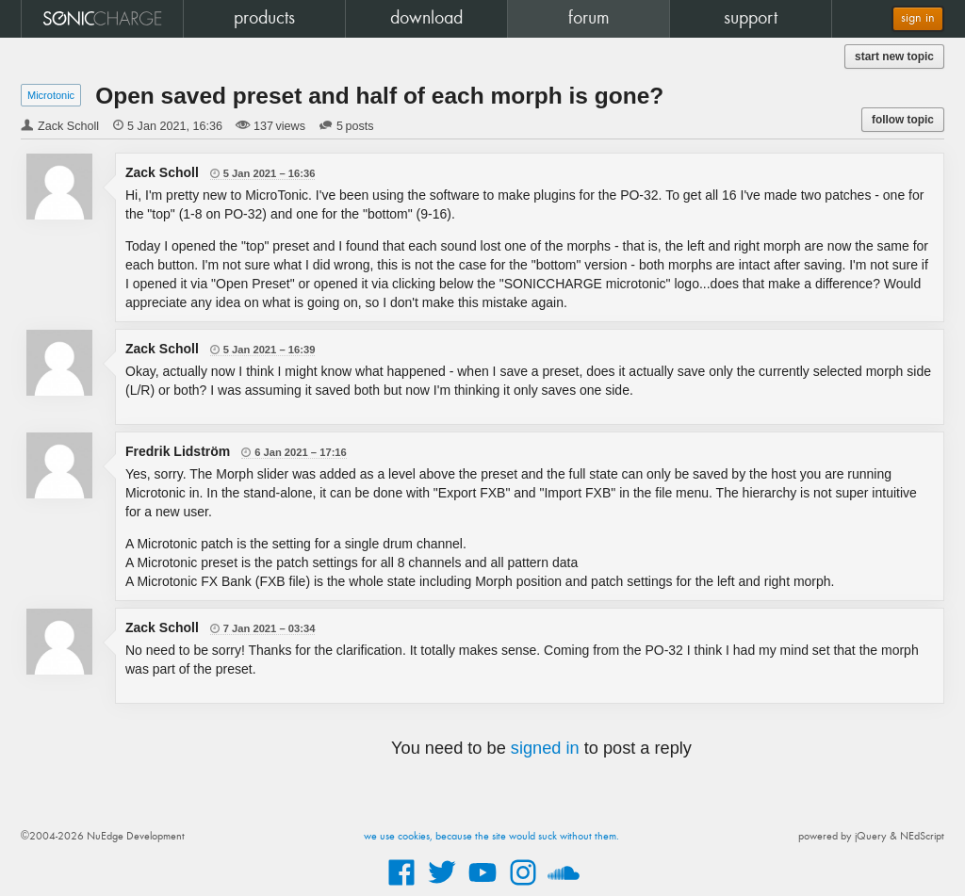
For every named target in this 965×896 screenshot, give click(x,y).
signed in (545, 748)
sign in (918, 18)
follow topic (903, 119)
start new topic (894, 56)
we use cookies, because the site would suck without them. (491, 836)
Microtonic (50, 95)
